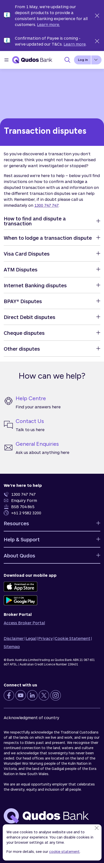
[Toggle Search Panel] (67, 60)
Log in (83, 60)
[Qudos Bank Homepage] (32, 60)
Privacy (45, 638)
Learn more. (48, 24)
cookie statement (64, 851)
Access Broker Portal (24, 622)
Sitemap (12, 646)
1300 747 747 (46, 205)
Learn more (75, 44)
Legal (31, 638)
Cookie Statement (72, 638)
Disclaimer (14, 638)
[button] (6, 60)
